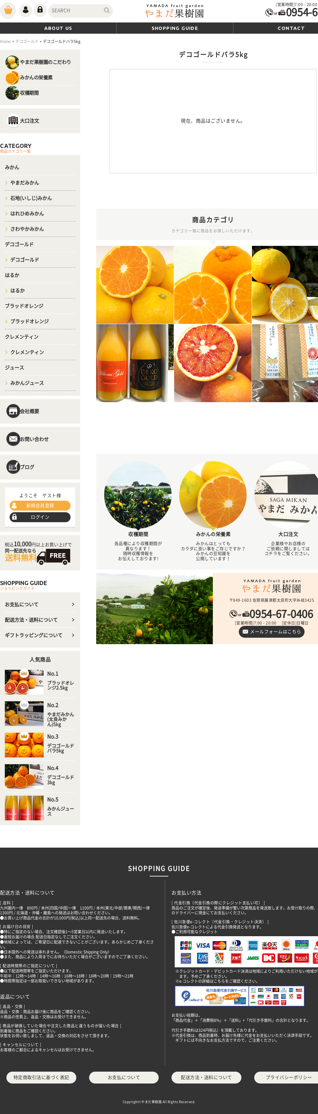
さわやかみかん (27, 229)
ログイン (40, 517)
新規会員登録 (40, 505)
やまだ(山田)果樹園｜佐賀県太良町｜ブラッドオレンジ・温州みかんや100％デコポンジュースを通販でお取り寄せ (174, 11)
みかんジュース (27, 383)
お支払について (21, 604)
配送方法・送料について (31, 619)
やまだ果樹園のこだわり (45, 62)
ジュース (14, 367)
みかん (12, 167)
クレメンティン (21, 336)
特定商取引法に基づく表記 (41, 1077)
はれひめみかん (27, 213)
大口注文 (29, 120)
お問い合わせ (34, 439)
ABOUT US (58, 28)
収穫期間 (29, 93)
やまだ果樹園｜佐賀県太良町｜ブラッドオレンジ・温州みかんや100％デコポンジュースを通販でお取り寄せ (272, 586)
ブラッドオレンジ (24, 306)
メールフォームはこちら (275, 631)
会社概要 (29, 411)
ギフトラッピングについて (34, 635)
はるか (12, 275)
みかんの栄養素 (36, 77)
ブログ (27, 467)
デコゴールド (19, 244)
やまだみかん (24, 182)
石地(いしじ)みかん (31, 198)
